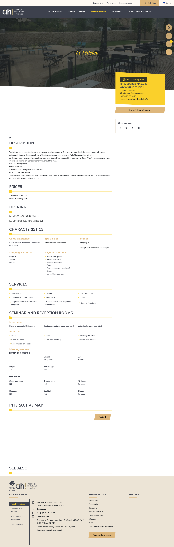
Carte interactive (96, 515)
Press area (111, 3)
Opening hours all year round (49, 530)
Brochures (93, 500)
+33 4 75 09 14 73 (128, 96)
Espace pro (98, 3)
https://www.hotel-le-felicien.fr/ (134, 99)
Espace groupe (126, 3)
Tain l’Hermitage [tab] (18, 504)
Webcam (92, 519)
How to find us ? (96, 511)
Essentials (93, 504)
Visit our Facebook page (132, 93)
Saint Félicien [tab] (17, 524)
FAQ (91, 522)
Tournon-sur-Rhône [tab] (16, 510)
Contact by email (127, 90)
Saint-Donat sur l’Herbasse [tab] (18, 517)
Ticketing (149, 2)
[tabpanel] (58, 521)
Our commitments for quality (101, 526)
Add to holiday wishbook (140, 110)
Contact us (41, 509)
